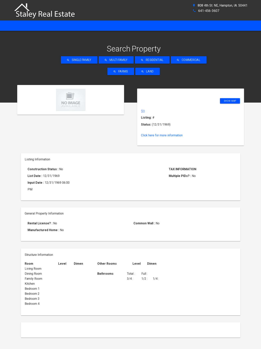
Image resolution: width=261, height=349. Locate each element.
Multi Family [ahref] (116, 60)
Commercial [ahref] (188, 60)
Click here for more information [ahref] (178, 111)
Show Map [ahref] (207, 96)
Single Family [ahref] (79, 60)
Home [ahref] (20, 25)
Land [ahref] (147, 71)
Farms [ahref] (121, 71)
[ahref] (46, 9)
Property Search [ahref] (131, 25)
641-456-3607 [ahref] (208, 11)
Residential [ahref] (152, 60)
